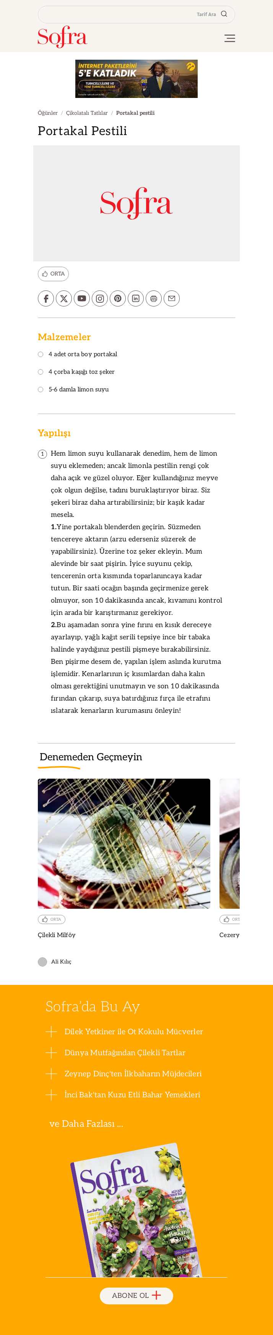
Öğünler (48, 113)
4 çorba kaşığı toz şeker (76, 372)
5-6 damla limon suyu (73, 390)
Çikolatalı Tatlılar (87, 113)
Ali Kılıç (55, 962)
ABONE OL (136, 1295)
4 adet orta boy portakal (77, 355)
